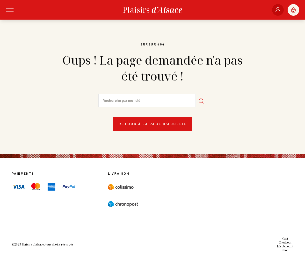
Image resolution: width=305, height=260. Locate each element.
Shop (285, 250)
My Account (285, 246)
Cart (285, 239)
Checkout (285, 242)
